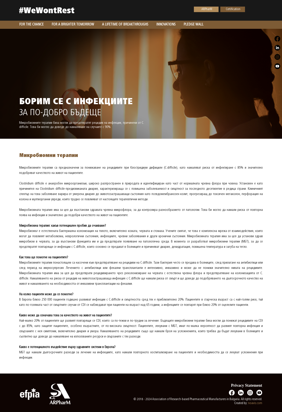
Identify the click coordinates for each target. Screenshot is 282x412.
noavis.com (255, 403)
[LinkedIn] (241, 393)
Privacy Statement (246, 385)
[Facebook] (232, 393)
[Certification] (232, 9)
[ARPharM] (206, 9)
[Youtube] (259, 393)
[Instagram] (250, 393)
